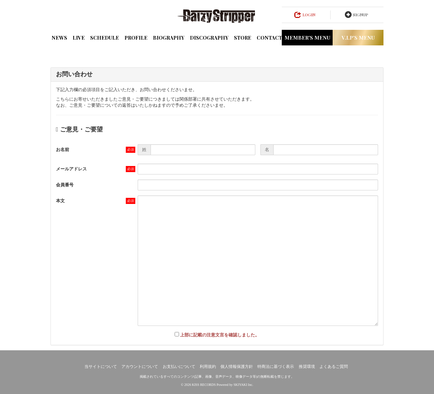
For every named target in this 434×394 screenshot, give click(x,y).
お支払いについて (179, 366)
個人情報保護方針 (236, 366)
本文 (60, 200)
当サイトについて (100, 366)
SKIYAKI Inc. (243, 385)
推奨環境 (307, 366)
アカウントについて (139, 366)
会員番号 (65, 184)
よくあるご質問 (333, 366)
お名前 (62, 149)
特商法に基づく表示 (275, 366)
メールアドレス (71, 168)
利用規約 (208, 366)
